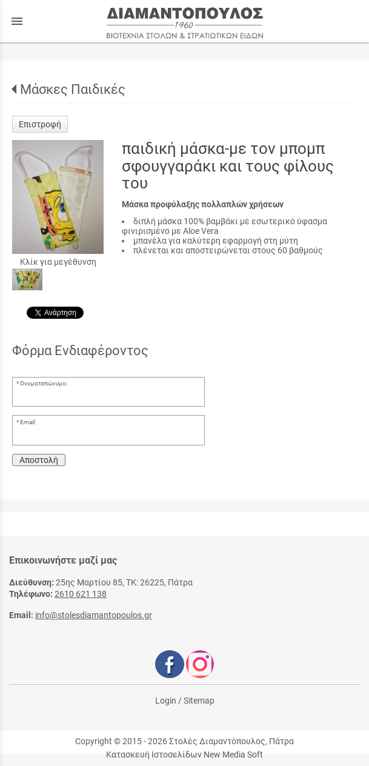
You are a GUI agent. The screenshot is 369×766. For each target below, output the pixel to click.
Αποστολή (38, 460)
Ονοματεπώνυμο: (43, 383)
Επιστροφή (40, 124)
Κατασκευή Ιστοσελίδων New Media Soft (184, 754)
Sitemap (199, 700)
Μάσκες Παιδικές (72, 89)
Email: (28, 422)
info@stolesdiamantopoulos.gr (93, 615)
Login (165, 700)
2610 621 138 (81, 594)
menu (17, 21)
